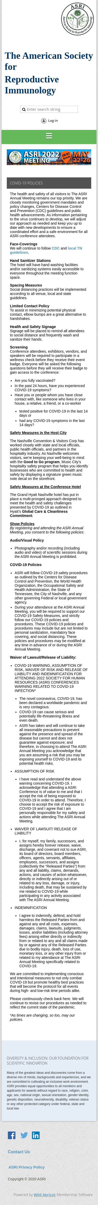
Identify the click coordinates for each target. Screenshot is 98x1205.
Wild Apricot (45, 1194)
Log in (53, 120)
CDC (56, 248)
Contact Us (19, 1152)
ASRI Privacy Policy (26, 1167)
